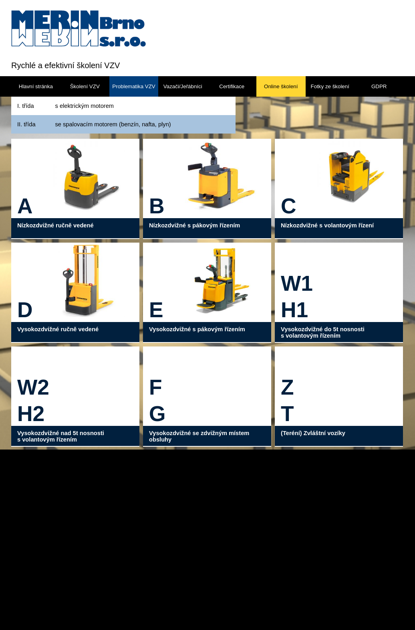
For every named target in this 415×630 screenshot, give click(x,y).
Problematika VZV (133, 86)
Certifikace (231, 86)
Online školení (281, 86)
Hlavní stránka (36, 86)
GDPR (379, 86)
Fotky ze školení (330, 86)
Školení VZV (85, 86)
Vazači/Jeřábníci (182, 86)
